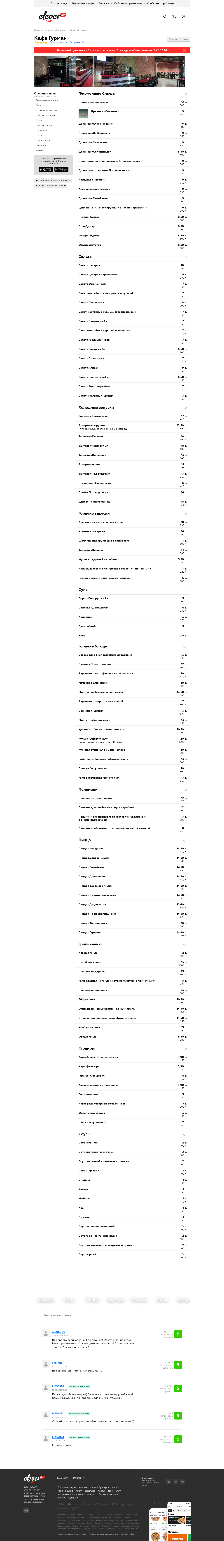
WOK (118, 1490)
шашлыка (90, 1490)
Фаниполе (136, 1529)
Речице (135, 1526)
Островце (84, 1526)
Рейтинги (79, 1477)
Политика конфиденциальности (103, 1534)
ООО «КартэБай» (32, 1490)
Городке (86, 1520)
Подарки (104, 3)
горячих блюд (65, 1490)
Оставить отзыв (178, 39)
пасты (101, 1490)
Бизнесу (62, 1477)
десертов (77, 1494)
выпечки (113, 1494)
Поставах (125, 1526)
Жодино (120, 1520)
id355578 (58, 1386)
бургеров (104, 1487)
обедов (102, 1494)
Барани (60, 1517)
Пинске (105, 1526)
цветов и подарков (68, 1497)
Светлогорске (74, 1529)
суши (93, 1487)
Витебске (81, 1515)
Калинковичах (132, 1520)
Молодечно (118, 1523)
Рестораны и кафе (83, 3)
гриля (79, 1490)
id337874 (58, 1437)
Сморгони (111, 1529)
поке (110, 1490)
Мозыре (107, 1523)
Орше (75, 1526)
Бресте (109, 1515)
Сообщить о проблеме (160, 3)
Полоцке (115, 1526)
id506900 (58, 1332)
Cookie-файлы (128, 1534)
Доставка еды (59, 3)
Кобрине (72, 1523)
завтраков (63, 1494)
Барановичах (132, 1515)
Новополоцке (63, 1526)
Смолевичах (98, 1529)
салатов (90, 1494)
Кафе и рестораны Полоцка (50, 30)
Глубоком (75, 1520)
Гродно (91, 1515)
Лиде (89, 1523)
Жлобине (110, 1520)
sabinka (57, 1362)
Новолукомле (132, 1523)
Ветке (127, 1517)
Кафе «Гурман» (79, 30)
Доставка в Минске (66, 1515)
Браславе (118, 1517)
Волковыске (63, 1520)
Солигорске (123, 1529)
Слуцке (87, 1529)
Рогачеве (61, 1529)
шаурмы (83, 1487)
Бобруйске (95, 1517)
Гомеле (100, 1515)
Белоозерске (72, 1517)
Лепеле (81, 1523)
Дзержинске (97, 1520)
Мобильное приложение (128, 3)
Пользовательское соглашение (71, 1534)
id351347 (58, 1413)
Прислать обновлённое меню (55, 180)
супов (115, 1487)
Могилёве (119, 1515)
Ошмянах (95, 1526)
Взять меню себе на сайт (52, 185)
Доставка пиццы (67, 1487)
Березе (84, 1517)
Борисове (106, 1517)
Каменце (61, 1523)
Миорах (97, 1523)
